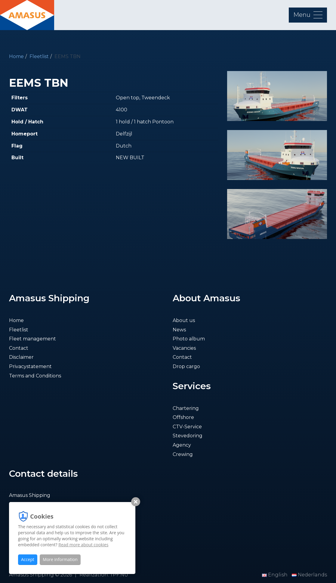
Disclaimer (21, 357)
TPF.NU (119, 575)
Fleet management (32, 339)
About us (184, 320)
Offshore (183, 417)
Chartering (186, 408)
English (275, 575)
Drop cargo (186, 366)
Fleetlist (39, 56)
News (179, 330)
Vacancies (184, 348)
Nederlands (309, 575)
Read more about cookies (83, 544)
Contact (18, 348)
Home (16, 56)
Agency (182, 445)
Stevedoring (187, 436)
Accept (27, 559)
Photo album (189, 339)
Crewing (183, 454)
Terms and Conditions (35, 376)
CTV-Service (187, 426)
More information (60, 559)
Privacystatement (30, 366)
